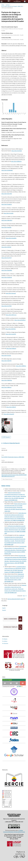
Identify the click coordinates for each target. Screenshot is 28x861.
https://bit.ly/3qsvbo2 (11, 293)
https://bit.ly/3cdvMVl (11, 334)
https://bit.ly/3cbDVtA (6, 277)
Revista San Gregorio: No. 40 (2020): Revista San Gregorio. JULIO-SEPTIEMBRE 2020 (14, 542)
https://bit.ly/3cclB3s (8, 213)
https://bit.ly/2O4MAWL (7, 170)
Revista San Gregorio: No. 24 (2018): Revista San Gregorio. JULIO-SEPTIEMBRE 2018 (15, 590)
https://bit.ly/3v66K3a (6, 204)
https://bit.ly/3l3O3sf (6, 247)
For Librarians (5, 643)
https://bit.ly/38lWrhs (21, 366)
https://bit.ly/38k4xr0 (6, 387)
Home (2, 4)
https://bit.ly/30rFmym (11, 314)
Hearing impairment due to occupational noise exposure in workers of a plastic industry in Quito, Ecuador (14, 494)
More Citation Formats (7, 479)
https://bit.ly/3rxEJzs (6, 355)
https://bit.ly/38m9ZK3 (6, 220)
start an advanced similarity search (16, 598)
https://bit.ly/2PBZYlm (16, 161)
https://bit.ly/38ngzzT (11, 348)
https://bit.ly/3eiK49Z (6, 360)
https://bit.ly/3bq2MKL (6, 270)
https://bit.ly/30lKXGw (6, 380)
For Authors (4, 641)
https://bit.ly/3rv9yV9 (6, 257)
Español (4, 610)
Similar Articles (5, 485)
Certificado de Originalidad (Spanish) (11, 443)
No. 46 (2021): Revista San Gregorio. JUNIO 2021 (12, 6)
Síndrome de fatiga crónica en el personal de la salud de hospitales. (14, 575)
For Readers (4, 639)
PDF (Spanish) (7, 437)
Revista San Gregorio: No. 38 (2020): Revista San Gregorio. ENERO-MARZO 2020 (15, 551)
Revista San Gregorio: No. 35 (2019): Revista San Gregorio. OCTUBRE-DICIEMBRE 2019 (14, 570)
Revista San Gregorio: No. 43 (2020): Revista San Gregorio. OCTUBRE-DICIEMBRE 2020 (14, 531)
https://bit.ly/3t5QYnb (11, 329)
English (4, 608)
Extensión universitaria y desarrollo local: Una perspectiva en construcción (15, 587)
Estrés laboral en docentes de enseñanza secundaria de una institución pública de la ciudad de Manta (15, 514)
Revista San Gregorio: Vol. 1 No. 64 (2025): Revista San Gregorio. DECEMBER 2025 (15, 498)
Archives (8, 4)
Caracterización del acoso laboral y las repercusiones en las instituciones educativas (15, 548)
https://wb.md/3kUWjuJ (20, 320)
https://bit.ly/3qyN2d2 (16, 150)
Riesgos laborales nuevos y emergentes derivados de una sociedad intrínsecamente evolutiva (15, 505)
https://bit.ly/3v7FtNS (6, 306)
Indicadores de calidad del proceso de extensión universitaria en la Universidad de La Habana (15, 527)
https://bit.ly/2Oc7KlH (6, 193)
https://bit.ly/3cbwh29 (9, 414)
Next (24, 595)
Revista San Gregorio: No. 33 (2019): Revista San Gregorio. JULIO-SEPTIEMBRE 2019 (15, 562)
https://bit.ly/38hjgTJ (11, 407)
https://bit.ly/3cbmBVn (11, 238)
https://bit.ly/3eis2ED (6, 227)
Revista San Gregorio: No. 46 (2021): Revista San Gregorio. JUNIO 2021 (15, 509)
